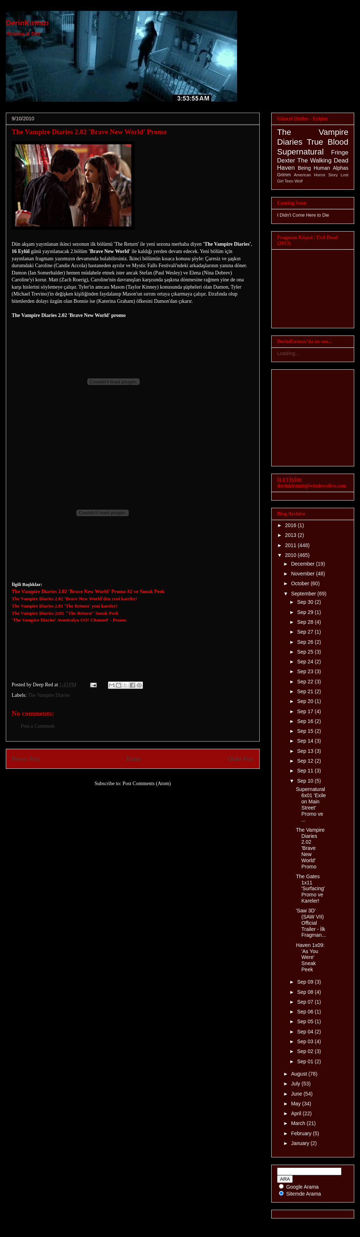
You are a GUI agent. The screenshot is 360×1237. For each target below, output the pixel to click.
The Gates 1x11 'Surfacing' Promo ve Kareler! (310, 888)
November (303, 574)
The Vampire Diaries (49, 695)
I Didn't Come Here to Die (303, 215)
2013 (291, 535)
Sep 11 (306, 771)
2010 (291, 555)
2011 (291, 545)
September (304, 594)
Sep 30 (306, 602)
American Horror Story (316, 175)
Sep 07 (306, 1002)
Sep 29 (306, 612)
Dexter (286, 160)
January (301, 1143)
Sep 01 (306, 1061)
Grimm (284, 174)
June (297, 1094)
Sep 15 (306, 731)
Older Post (241, 758)
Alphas (340, 168)
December (303, 564)
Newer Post (26, 758)
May (296, 1104)
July (296, 1084)
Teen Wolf (294, 181)
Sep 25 (306, 652)
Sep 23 (306, 671)
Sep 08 (306, 992)
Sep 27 (306, 632)
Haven (286, 167)
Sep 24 (306, 661)
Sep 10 (306, 781)
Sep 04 (306, 1032)
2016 (291, 525)
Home (134, 758)
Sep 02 (306, 1051)
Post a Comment (38, 726)
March (299, 1123)
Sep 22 (306, 681)
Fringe (339, 152)
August (299, 1074)
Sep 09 (306, 982)
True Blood (327, 141)
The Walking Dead (322, 160)
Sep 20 (306, 701)
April (297, 1113)
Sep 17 (306, 711)
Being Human (314, 168)
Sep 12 (306, 761)
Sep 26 (306, 642)
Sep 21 (306, 691)
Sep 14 (306, 741)
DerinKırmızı (27, 23)
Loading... (288, 353)
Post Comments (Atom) (147, 783)
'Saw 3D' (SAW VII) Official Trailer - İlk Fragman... (311, 923)
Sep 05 (306, 1021)
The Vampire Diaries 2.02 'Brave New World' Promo (89, 132)
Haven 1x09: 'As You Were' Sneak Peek (310, 957)
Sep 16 (306, 721)
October (301, 583)
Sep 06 (306, 1012)
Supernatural (300, 151)
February (302, 1133)
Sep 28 (306, 622)
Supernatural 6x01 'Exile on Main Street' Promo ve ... (311, 804)
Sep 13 (306, 751)
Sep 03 (306, 1041)
